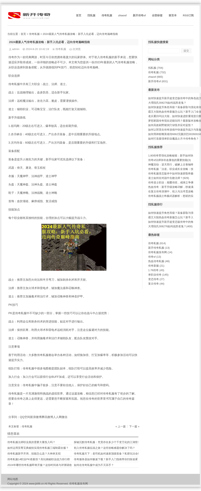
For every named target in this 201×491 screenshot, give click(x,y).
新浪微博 (36, 417)
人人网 (57, 417)
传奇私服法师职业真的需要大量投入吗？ (31, 442)
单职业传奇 (158, 274)
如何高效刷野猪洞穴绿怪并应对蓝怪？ (170, 125)
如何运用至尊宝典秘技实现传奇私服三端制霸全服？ (38, 447)
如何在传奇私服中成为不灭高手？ (94, 465)
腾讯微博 (47, 417)
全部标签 (157, 15)
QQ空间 (25, 417)
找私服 (91, 15)
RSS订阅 (188, 15)
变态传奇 (156, 279)
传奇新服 (156, 265)
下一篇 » (134, 426)
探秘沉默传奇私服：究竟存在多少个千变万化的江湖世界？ (108, 442)
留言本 (173, 15)
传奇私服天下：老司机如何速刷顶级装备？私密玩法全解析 (108, 453)
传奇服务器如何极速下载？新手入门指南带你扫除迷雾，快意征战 (112, 459)
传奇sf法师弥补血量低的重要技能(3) (169, 160)
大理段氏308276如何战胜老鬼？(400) (170, 226)
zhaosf (122, 15)
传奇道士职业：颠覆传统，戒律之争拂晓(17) (174, 182)
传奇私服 (107, 15)
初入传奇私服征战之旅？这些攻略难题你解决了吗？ (104, 447)
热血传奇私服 (159, 261)
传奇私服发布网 (160, 252)
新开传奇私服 (159, 247)
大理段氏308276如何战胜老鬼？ (167, 102)
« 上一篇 (120, 426)
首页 (78, 15)
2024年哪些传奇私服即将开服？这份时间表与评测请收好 (41, 465)
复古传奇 (156, 283)
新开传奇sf (139, 15)
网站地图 (12, 479)
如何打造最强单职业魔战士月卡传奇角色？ (173, 138)
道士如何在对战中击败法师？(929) (168, 178)
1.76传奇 (156, 270)
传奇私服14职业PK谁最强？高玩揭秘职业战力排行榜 (38, 459)
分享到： (14, 417)
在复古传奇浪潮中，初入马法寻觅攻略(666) (174, 191)
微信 (64, 417)
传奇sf (154, 256)
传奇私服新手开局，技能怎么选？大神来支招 (34, 453)
